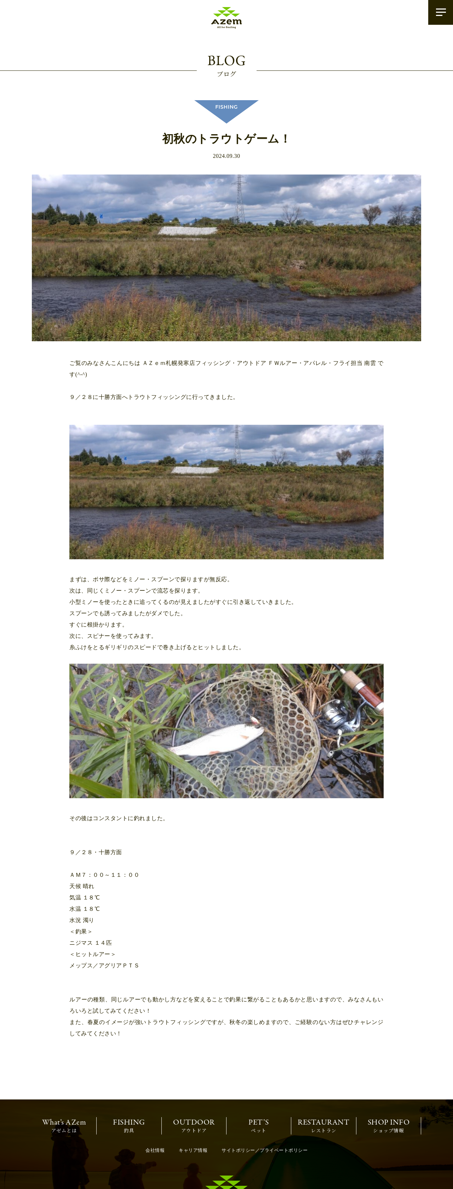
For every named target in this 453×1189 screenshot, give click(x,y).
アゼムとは (64, 1067)
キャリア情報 (193, 1092)
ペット (258, 1067)
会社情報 (155, 1092)
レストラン (323, 1067)
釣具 (129, 1067)
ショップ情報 (389, 1067)
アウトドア (194, 1067)
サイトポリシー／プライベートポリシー (265, 1092)
